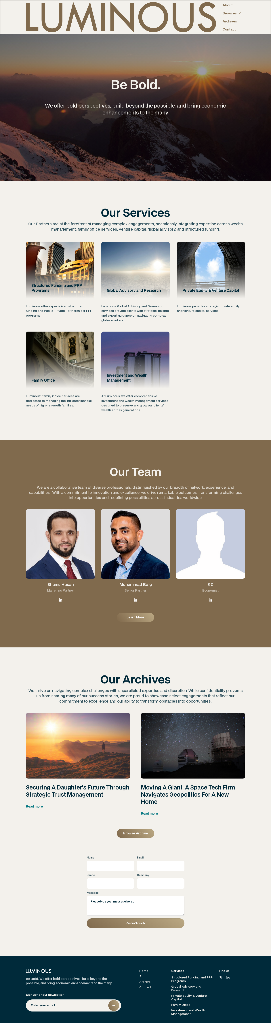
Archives (230, 21)
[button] (232, 13)
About (228, 5)
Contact (229, 29)
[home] (121, 17)
